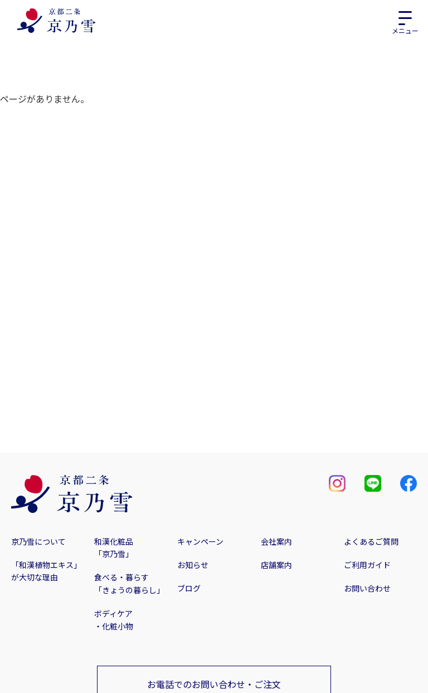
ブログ (189, 588)
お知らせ (192, 564)
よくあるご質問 (371, 541)
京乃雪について (38, 541)
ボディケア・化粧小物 (113, 619)
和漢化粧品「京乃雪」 (113, 547)
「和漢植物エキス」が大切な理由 (46, 571)
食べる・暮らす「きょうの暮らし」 (129, 583)
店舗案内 (276, 564)
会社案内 (276, 541)
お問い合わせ (367, 588)
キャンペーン (200, 541)
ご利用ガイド (367, 564)
